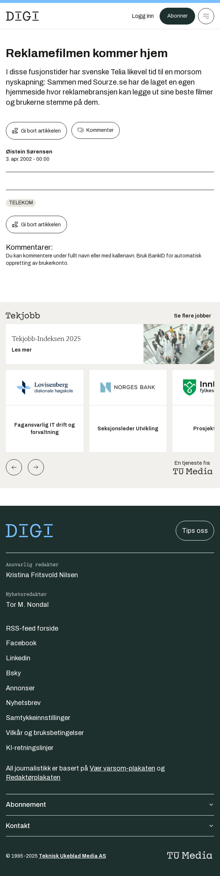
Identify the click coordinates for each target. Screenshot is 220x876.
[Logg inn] (143, 16)
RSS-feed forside (32, 628)
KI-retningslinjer (29, 747)
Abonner (177, 16)
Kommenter (95, 130)
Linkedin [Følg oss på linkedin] (18, 658)
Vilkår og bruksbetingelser (45, 732)
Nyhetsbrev (23, 702)
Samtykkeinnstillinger (38, 717)
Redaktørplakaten (33, 777)
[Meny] (206, 16)
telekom (21, 202)
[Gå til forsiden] (22, 16)
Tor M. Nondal (27, 604)
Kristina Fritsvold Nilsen (42, 575)
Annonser (20, 688)
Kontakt (110, 825)
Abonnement (110, 804)
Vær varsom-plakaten (122, 768)
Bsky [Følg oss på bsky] (13, 673)
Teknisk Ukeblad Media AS (72, 856)
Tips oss (195, 530)
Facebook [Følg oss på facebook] (21, 643)
